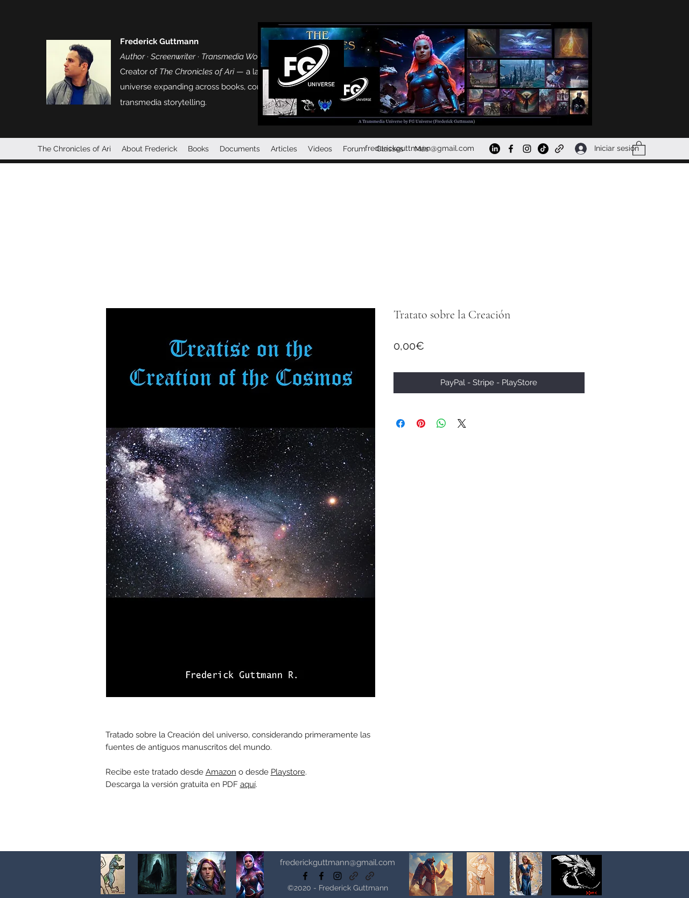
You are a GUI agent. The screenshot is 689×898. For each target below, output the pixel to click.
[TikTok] (543, 148)
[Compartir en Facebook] (400, 423)
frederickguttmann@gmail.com (419, 148)
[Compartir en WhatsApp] (441, 423)
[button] (638, 148)
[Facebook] (510, 148)
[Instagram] (527, 148)
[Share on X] (461, 423)
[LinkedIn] (494, 148)
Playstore (288, 772)
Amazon (221, 772)
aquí (248, 784)
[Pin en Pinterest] (420, 423)
